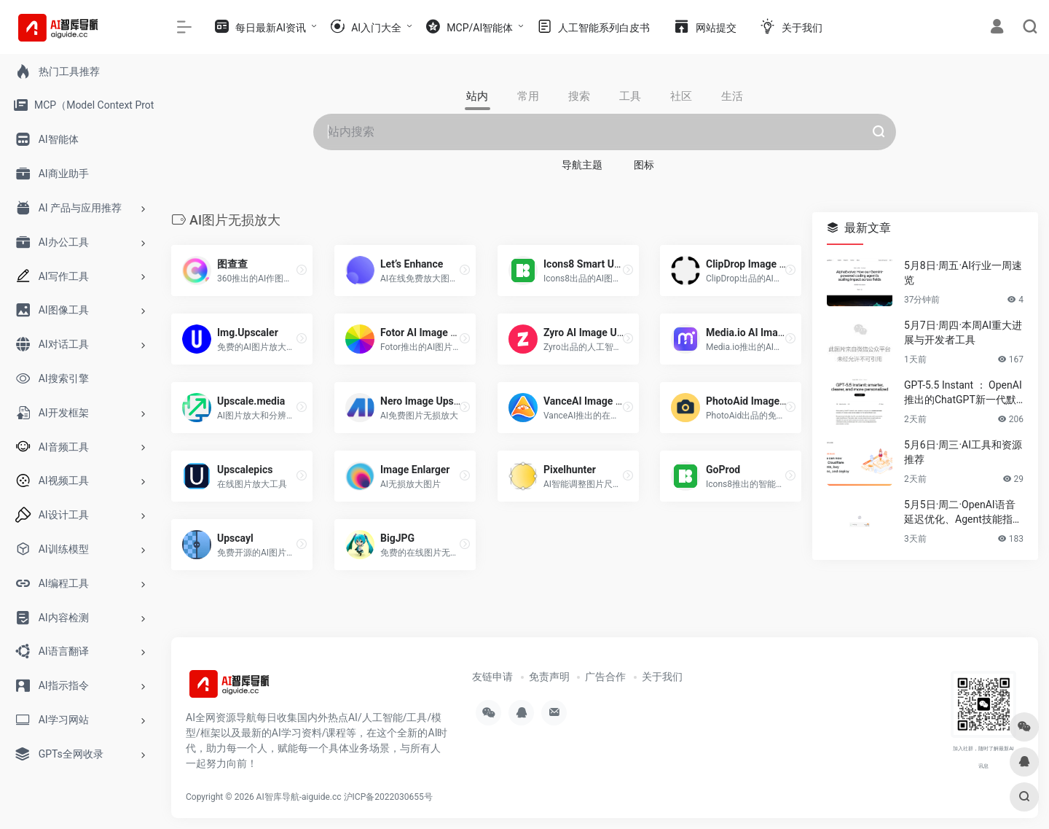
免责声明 (549, 676)
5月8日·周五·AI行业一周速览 (963, 273)
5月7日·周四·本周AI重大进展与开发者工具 (963, 332)
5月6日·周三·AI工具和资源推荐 (963, 452)
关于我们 (662, 676)
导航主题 (582, 165)
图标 (644, 165)
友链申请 (492, 676)
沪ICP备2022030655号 (388, 796)
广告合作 (605, 676)
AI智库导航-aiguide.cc (299, 796)
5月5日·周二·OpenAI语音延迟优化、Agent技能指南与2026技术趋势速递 (963, 512)
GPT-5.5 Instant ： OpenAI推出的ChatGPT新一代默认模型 (963, 393)
